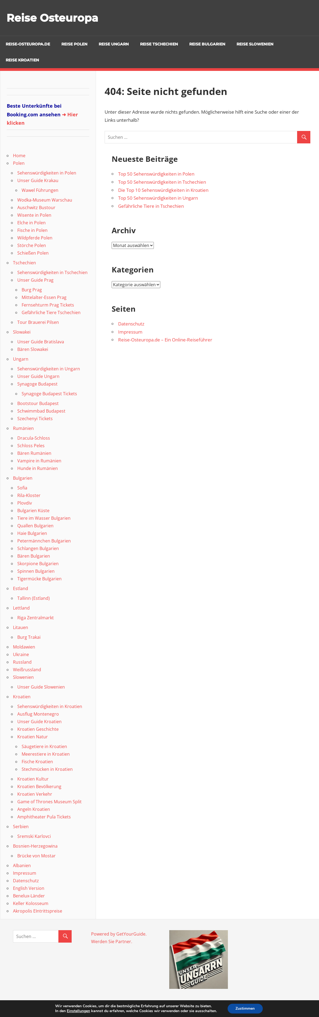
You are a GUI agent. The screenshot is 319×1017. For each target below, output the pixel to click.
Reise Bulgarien (207, 44)
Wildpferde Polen (34, 238)
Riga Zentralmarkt (35, 618)
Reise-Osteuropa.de (28, 44)
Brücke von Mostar (36, 856)
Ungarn (20, 359)
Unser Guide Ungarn (38, 376)
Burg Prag (32, 290)
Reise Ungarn (114, 44)
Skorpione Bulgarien (38, 564)
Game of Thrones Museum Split (49, 802)
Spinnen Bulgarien (36, 571)
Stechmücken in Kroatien (47, 769)
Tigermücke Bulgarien (39, 579)
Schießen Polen (33, 253)
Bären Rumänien (34, 453)
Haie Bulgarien (32, 533)
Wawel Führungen (40, 190)
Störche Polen (31, 245)
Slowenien (23, 677)
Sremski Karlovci (34, 836)
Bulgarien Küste (33, 511)
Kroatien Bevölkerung (39, 786)
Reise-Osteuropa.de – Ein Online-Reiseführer (165, 340)
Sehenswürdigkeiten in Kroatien (49, 706)
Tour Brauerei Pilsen (38, 322)
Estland (20, 588)
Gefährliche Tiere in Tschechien (151, 206)
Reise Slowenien (255, 44)
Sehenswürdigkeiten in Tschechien (52, 272)
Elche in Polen (31, 223)
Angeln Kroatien (33, 809)
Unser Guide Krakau (37, 180)
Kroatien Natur (32, 737)
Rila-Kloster (29, 495)
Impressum (130, 332)
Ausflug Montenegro (38, 714)
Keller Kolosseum (30, 903)
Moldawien (24, 647)
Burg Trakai (29, 637)
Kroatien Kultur (33, 779)
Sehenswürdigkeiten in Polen (46, 173)
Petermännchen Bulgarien (44, 541)
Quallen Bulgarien (35, 526)
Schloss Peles (31, 446)
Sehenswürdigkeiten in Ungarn (48, 369)
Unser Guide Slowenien (41, 687)
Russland (22, 662)
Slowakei (22, 332)
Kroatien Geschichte (38, 729)
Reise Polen (74, 44)
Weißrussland (27, 670)
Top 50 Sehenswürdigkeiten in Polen (156, 174)
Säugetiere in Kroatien (44, 746)
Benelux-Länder (29, 896)
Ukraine (21, 654)
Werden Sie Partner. (111, 941)
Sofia (22, 488)
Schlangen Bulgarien (38, 548)
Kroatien (22, 697)
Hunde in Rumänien (37, 468)
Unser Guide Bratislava (40, 342)
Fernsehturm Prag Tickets (48, 305)
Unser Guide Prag (35, 280)
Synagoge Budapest (37, 384)
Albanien (22, 865)
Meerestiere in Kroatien (46, 754)
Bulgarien (22, 478)
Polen (19, 163)
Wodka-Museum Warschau (44, 200)
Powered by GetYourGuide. (119, 934)
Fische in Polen (32, 230)
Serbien (21, 827)
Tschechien (24, 263)
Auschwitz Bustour (36, 207)
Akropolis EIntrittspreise (37, 911)
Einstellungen (78, 1011)
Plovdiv (24, 503)
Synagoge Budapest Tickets (49, 394)
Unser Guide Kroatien (39, 722)
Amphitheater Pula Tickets (44, 817)
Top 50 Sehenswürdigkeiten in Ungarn (158, 198)
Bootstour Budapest (38, 403)
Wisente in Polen (34, 215)
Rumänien (23, 428)
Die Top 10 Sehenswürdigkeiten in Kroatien (163, 190)
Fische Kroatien (37, 762)
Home (19, 156)
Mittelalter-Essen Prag (44, 297)
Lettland (21, 608)
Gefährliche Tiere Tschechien (51, 312)
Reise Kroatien (22, 60)
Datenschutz (131, 324)
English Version (28, 888)
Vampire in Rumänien (39, 461)
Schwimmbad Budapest (41, 411)
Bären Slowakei (32, 349)
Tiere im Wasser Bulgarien (44, 518)
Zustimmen (245, 1008)
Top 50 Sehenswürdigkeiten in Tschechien (162, 182)
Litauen (20, 627)
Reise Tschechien (159, 44)
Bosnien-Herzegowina (35, 846)
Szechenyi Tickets (35, 419)
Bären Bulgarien (33, 556)
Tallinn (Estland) (33, 598)
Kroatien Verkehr (34, 794)
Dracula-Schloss (33, 438)
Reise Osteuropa (52, 17)
